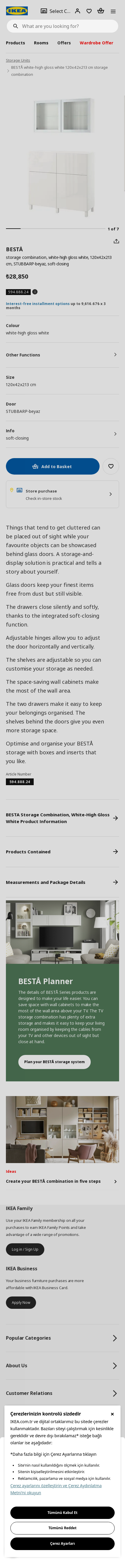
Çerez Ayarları (62, 1543)
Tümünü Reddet (62, 1527)
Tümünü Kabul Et (63, 1512)
